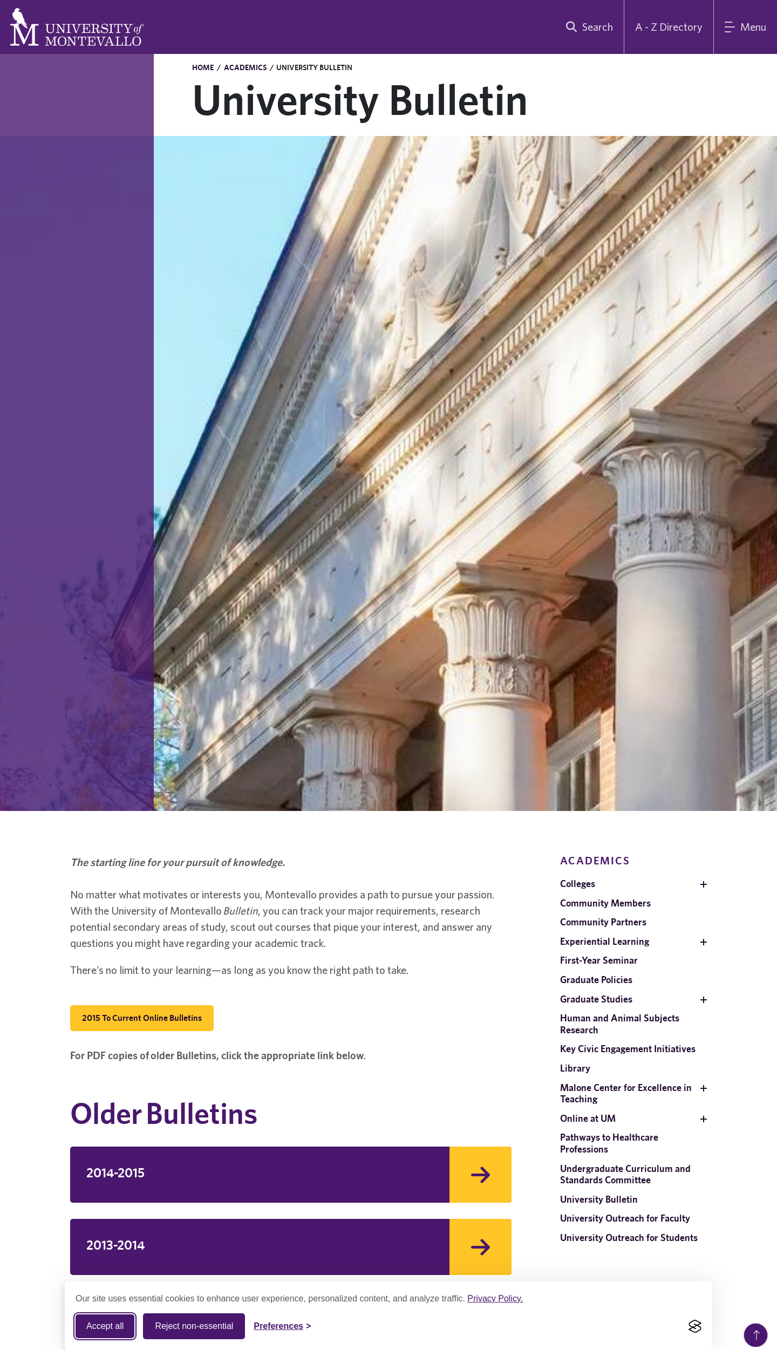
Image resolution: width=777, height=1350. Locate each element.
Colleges (577, 883)
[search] (587, 27)
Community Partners (603, 922)
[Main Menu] (745, 27)
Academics (245, 67)
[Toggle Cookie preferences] (282, 1326)
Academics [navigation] (595, 860)
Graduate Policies (596, 979)
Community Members (605, 903)
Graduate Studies (596, 999)
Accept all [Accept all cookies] (105, 1326)
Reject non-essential (194, 1326)
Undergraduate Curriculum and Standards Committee (625, 1174)
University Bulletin (599, 1199)
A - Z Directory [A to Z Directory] (669, 27)
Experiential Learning (604, 941)
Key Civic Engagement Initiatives (628, 1048)
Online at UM (588, 1118)
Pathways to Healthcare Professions (609, 1143)
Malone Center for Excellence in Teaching (626, 1093)
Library (575, 1068)
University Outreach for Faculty (625, 1218)
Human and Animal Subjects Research (619, 1023)
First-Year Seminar (599, 960)
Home (203, 67)
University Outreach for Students (629, 1237)
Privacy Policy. (495, 1298)
